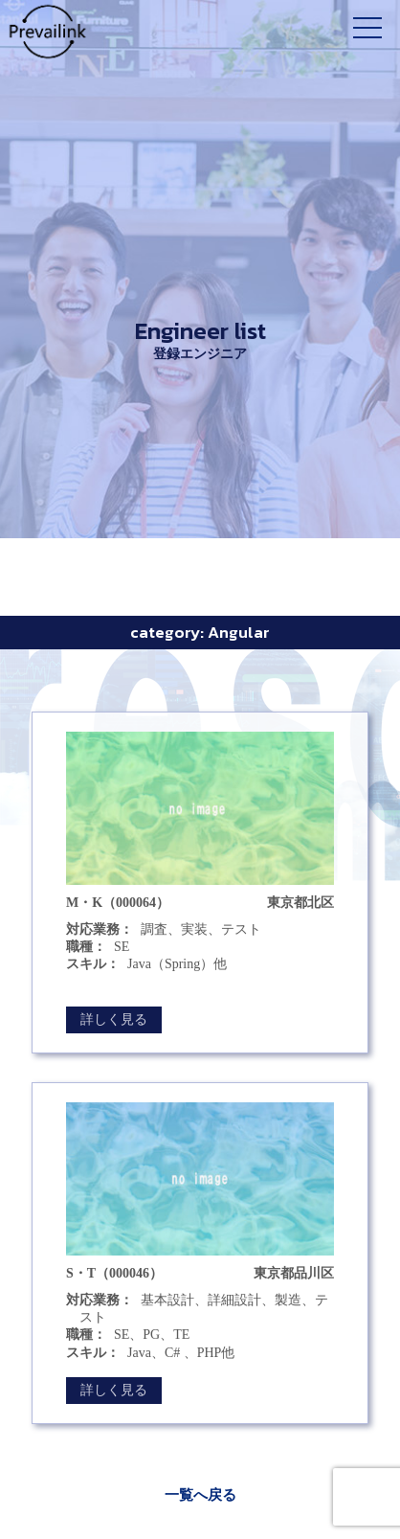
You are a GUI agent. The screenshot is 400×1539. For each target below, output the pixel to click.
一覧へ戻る (200, 1495)
